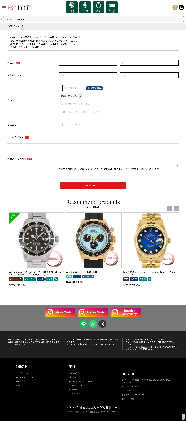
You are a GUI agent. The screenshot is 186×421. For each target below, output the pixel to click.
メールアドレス (15, 137)
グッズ (19, 385)
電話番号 (12, 124)
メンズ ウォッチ (23, 373)
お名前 (10, 62)
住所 (9, 100)
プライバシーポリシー (78, 385)
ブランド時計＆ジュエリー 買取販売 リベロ (93, 408)
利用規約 (73, 389)
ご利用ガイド (75, 373)
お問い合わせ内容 (16, 158)
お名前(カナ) (14, 75)
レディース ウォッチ (24, 377)
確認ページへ (93, 185)
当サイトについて (76, 377)
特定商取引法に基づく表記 (80, 381)
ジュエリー (20, 381)
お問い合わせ (75, 393)
